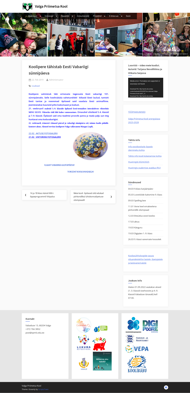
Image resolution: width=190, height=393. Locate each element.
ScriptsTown (43, 389)
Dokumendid (83, 16)
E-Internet (114, 16)
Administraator (56, 79)
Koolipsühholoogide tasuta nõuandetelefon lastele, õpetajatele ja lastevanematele (145, 259)
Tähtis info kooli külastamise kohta (144, 156)
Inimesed (49, 16)
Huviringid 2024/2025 (138, 161)
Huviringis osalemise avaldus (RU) (144, 167)
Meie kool (32, 16)
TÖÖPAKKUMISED (136, 112)
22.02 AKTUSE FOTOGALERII (43, 133)
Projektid (97, 16)
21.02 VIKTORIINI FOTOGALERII (45, 137)
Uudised (36, 86)
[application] (145, 88)
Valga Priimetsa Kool (51, 6)
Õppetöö (65, 16)
